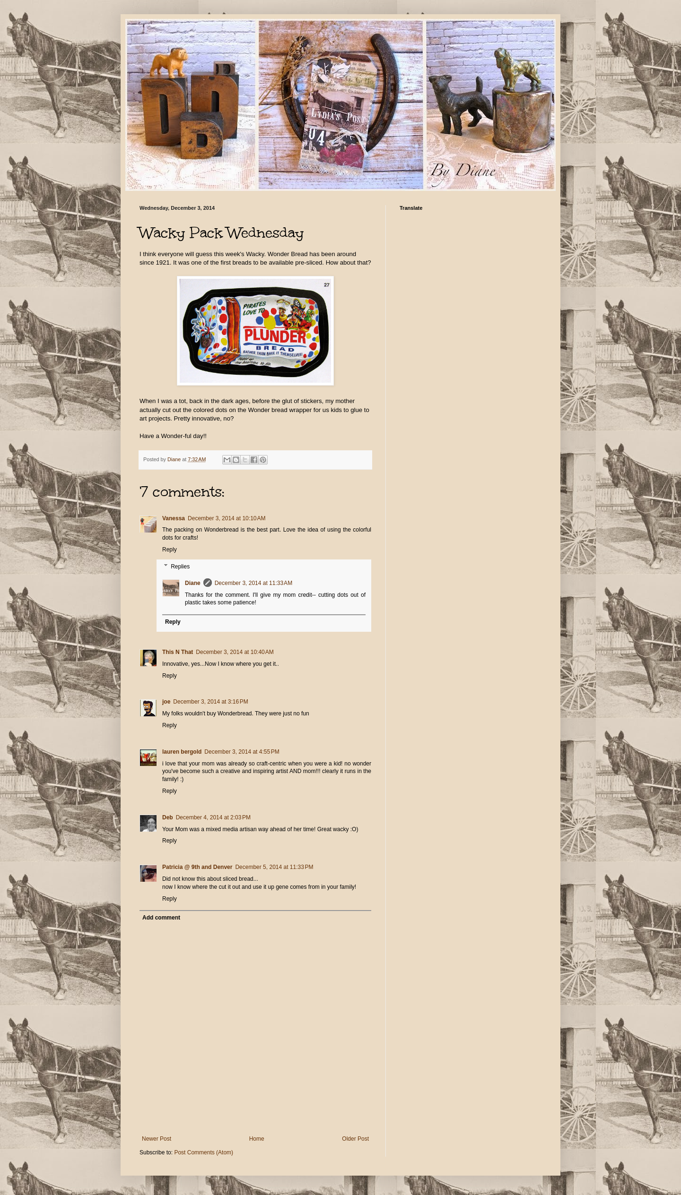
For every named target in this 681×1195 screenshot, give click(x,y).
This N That (177, 652)
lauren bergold (181, 751)
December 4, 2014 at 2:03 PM (213, 817)
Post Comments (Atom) (203, 1152)
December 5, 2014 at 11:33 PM (274, 867)
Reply (169, 549)
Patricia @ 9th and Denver (197, 867)
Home (256, 1138)
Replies (180, 566)
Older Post (355, 1138)
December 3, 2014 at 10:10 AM (226, 518)
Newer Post (156, 1138)
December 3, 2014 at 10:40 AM (234, 652)
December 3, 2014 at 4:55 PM (241, 751)
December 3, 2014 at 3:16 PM (210, 701)
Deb (167, 817)
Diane (193, 583)
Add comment (161, 917)
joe (166, 701)
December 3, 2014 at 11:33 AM (253, 583)
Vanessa (173, 518)
